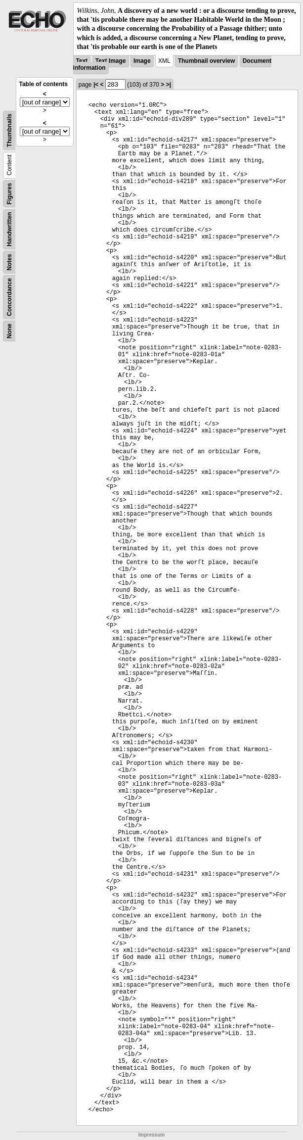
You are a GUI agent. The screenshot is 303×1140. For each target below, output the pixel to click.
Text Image (110, 60)
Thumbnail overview (206, 60)
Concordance (9, 297)
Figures (9, 193)
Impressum (151, 1135)
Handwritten (9, 229)
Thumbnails (9, 130)
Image (142, 60)
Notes (9, 262)
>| (168, 84)
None (9, 331)
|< (95, 84)
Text (82, 60)
